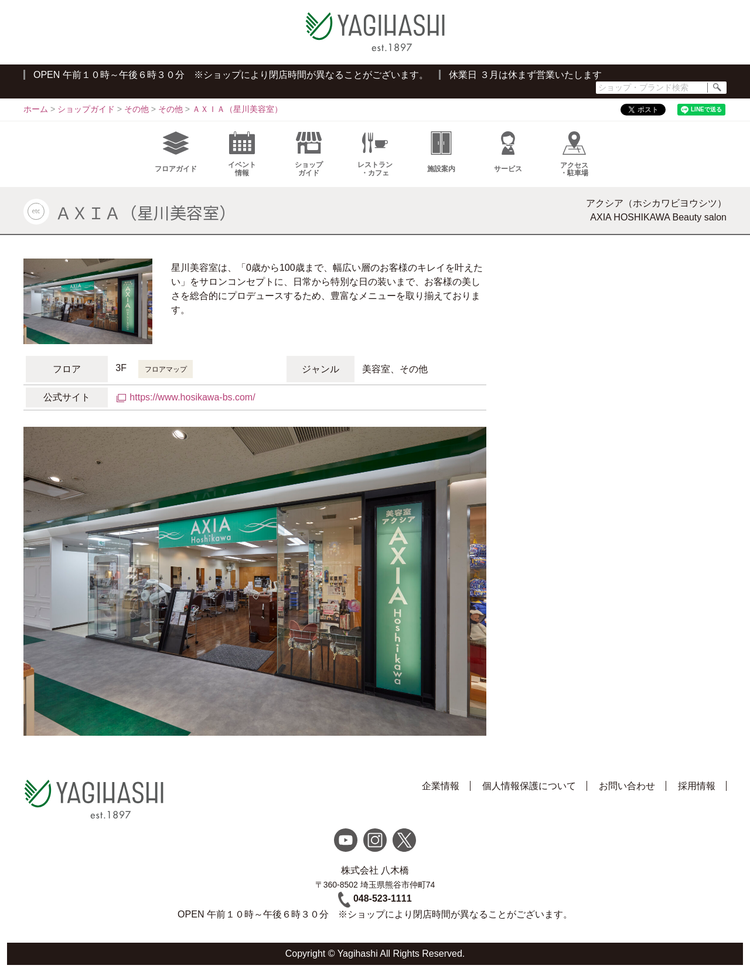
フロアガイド (176, 152)
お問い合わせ (627, 786)
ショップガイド (309, 154)
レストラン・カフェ (375, 154)
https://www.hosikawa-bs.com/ (192, 397)
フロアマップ (166, 369)
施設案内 (441, 152)
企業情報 (440, 786)
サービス (508, 152)
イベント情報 (242, 154)
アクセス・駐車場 (574, 154)
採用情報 (696, 786)
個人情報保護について (529, 786)
